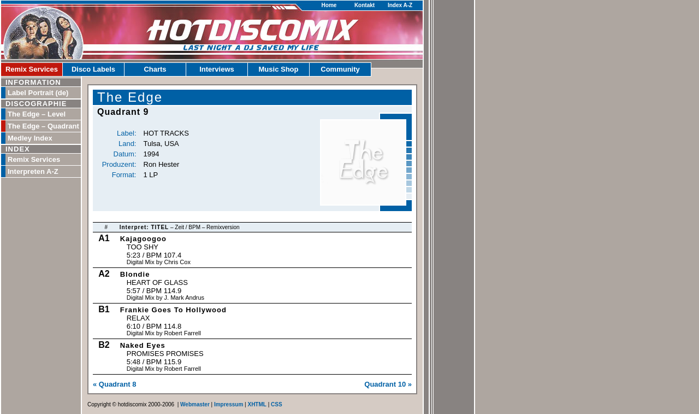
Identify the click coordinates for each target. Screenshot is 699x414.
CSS (276, 404)
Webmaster (195, 404)
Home (329, 5)
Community (340, 69)
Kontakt (364, 5)
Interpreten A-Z (33, 171)
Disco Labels (93, 69)
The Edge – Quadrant (43, 126)
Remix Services (31, 69)
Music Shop (279, 69)
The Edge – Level (37, 114)
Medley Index (30, 138)
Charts (155, 69)
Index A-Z (400, 5)
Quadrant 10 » (388, 384)
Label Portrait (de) (38, 93)
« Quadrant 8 (114, 384)
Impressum (228, 404)
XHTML (256, 404)
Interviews (216, 69)
